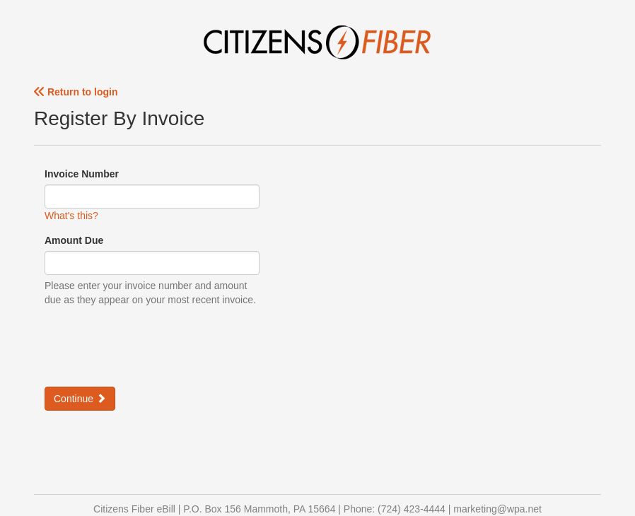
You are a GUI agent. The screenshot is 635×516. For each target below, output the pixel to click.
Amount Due (74, 240)
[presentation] (152, 345)
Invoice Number (82, 174)
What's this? (71, 215)
